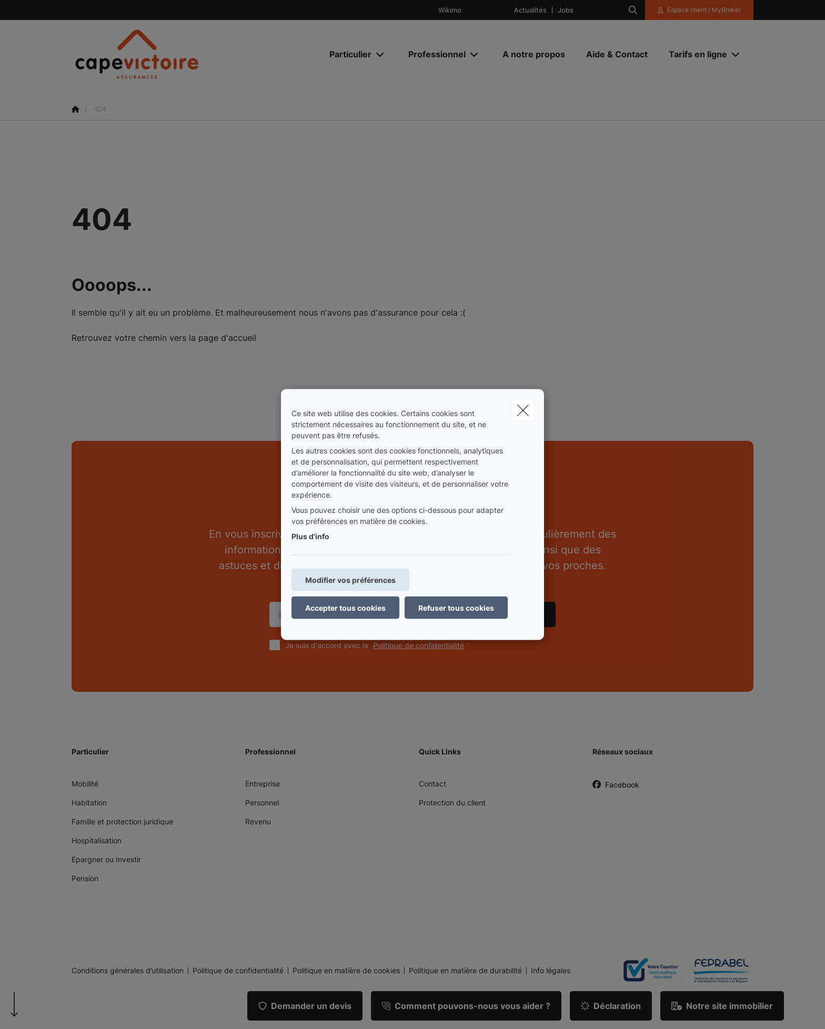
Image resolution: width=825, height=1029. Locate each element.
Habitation (89, 802)
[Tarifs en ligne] (694, 54)
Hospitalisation (97, 840)
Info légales (550, 970)
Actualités (530, 10)
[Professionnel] (433, 54)
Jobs (566, 10)
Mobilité (85, 783)
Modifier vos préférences (350, 580)
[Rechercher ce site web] (633, 10)
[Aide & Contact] (617, 54)
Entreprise (262, 783)
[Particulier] (346, 54)
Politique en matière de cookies (346, 970)
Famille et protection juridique (122, 821)
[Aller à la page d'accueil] (177, 54)
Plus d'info (310, 536)
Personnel (262, 802)
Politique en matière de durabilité (465, 970)
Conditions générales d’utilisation (128, 970)
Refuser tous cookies (456, 607)
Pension (85, 878)
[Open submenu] (380, 53)
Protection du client (452, 802)
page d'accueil (227, 337)
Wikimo (449, 10)
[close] (523, 410)
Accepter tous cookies (345, 607)
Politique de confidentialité (418, 645)
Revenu (258, 821)
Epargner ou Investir (106, 859)
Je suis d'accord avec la (380, 645)
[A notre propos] (534, 54)
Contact (432, 783)
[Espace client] (699, 10)
